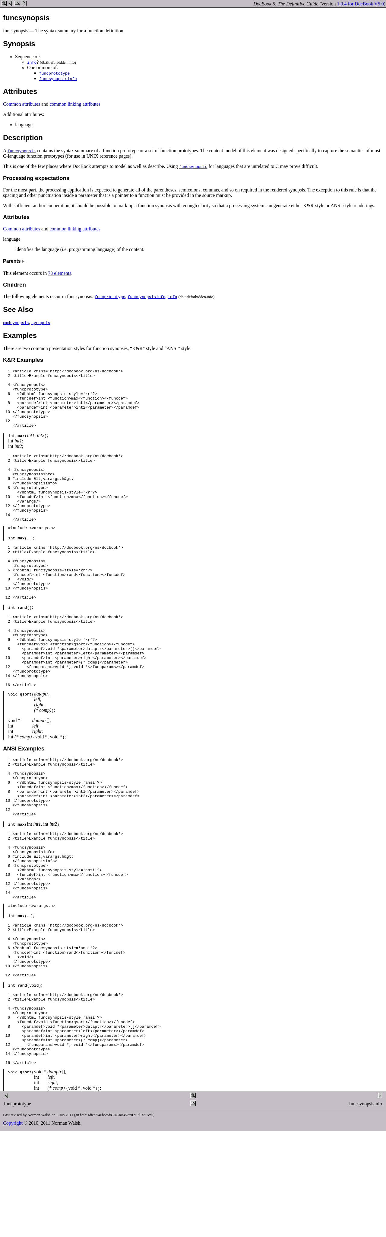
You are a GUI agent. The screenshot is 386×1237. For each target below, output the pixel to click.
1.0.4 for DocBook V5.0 (360, 3)
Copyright (13, 1226)
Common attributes (21, 104)
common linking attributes (74, 104)
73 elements (59, 273)
